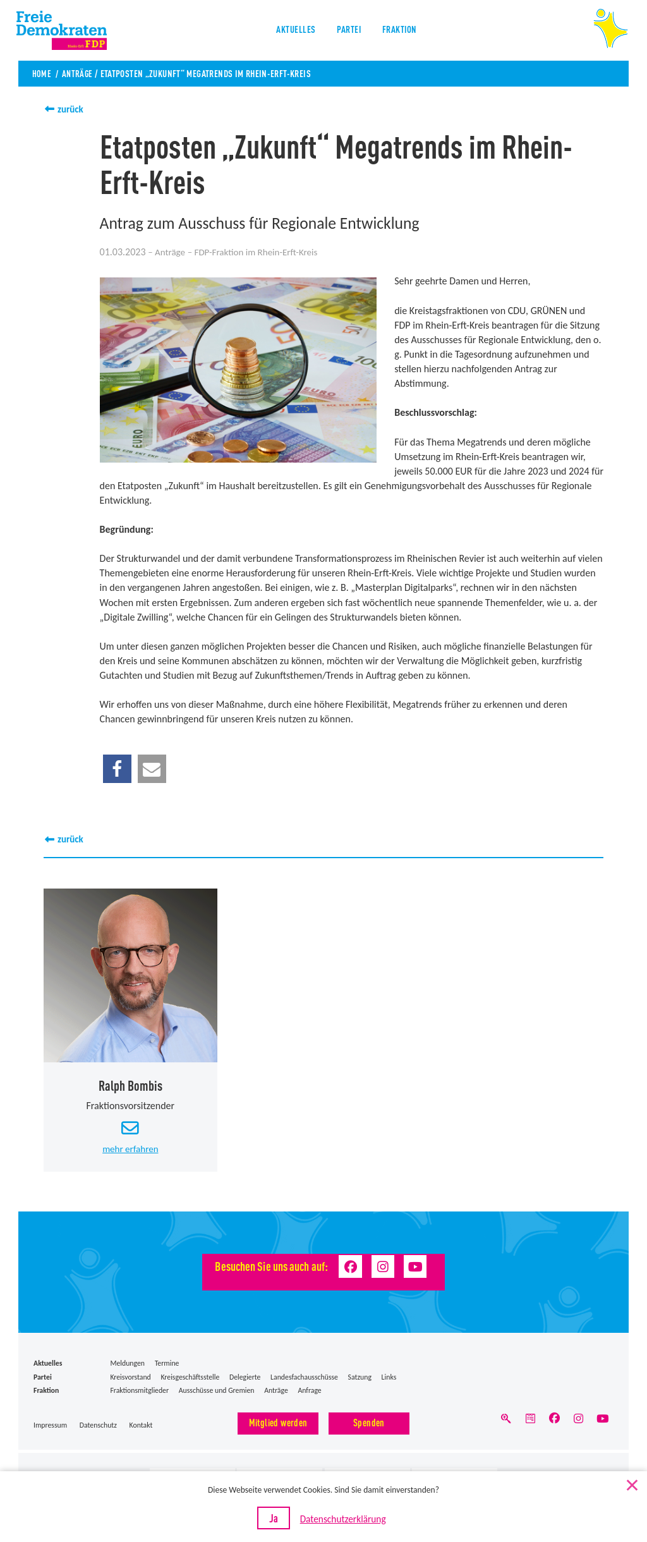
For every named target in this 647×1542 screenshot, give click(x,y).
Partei (348, 31)
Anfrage (309, 1392)
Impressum (50, 1427)
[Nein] (631, 1486)
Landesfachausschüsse (304, 1378)
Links (389, 1378)
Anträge (79, 73)
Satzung (360, 1378)
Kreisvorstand (130, 1378)
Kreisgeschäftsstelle (189, 1378)
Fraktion (402, 31)
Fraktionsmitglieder (139, 1392)
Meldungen (127, 1365)
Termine (167, 1365)
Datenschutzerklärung (344, 1523)
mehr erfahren (130, 1150)
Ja (282, 1522)
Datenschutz (98, 1427)
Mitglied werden (278, 1424)
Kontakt (141, 1427)
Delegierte (245, 1378)
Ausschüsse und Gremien (217, 1392)
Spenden (369, 1424)
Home (42, 73)
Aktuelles (292, 31)
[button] (117, 769)
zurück (71, 109)
